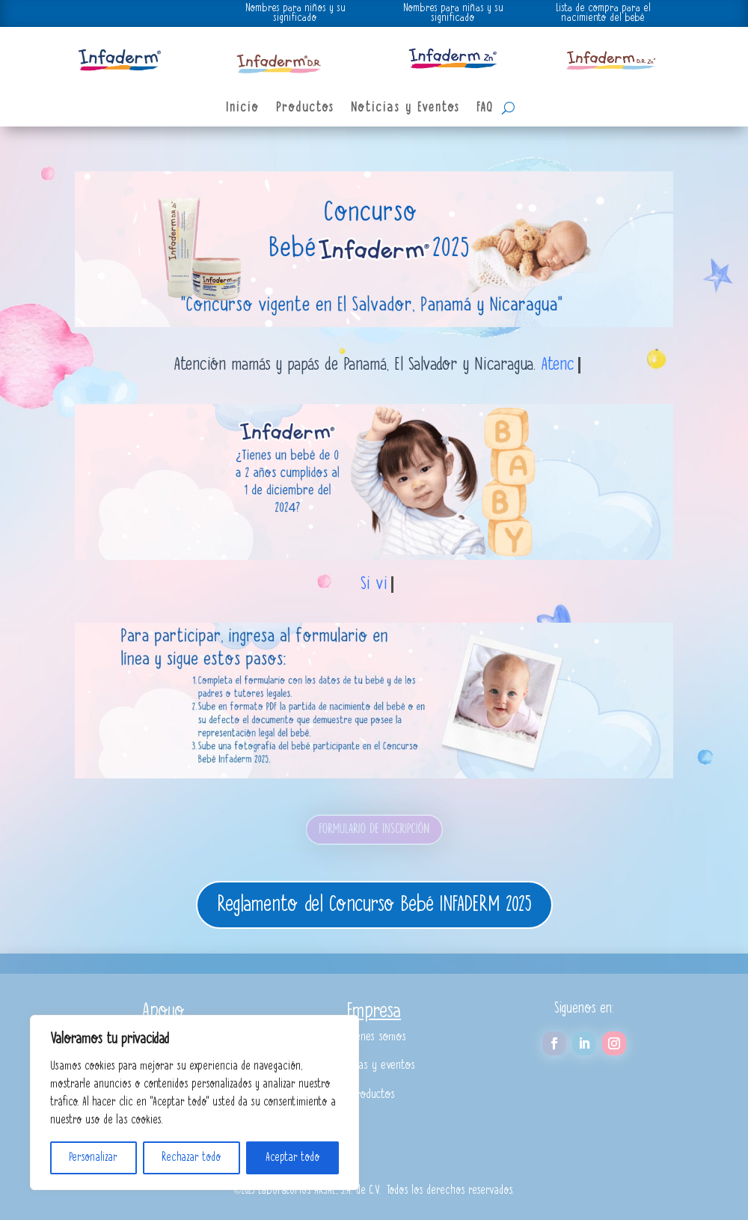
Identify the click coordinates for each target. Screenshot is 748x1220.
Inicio (243, 109)
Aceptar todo (293, 1158)
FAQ (485, 109)
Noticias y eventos (374, 1065)
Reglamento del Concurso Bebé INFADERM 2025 (374, 905)
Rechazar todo (191, 1158)
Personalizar (93, 1158)
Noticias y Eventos (405, 109)
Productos (305, 109)
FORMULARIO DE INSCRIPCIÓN (374, 829)
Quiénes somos (374, 1037)
